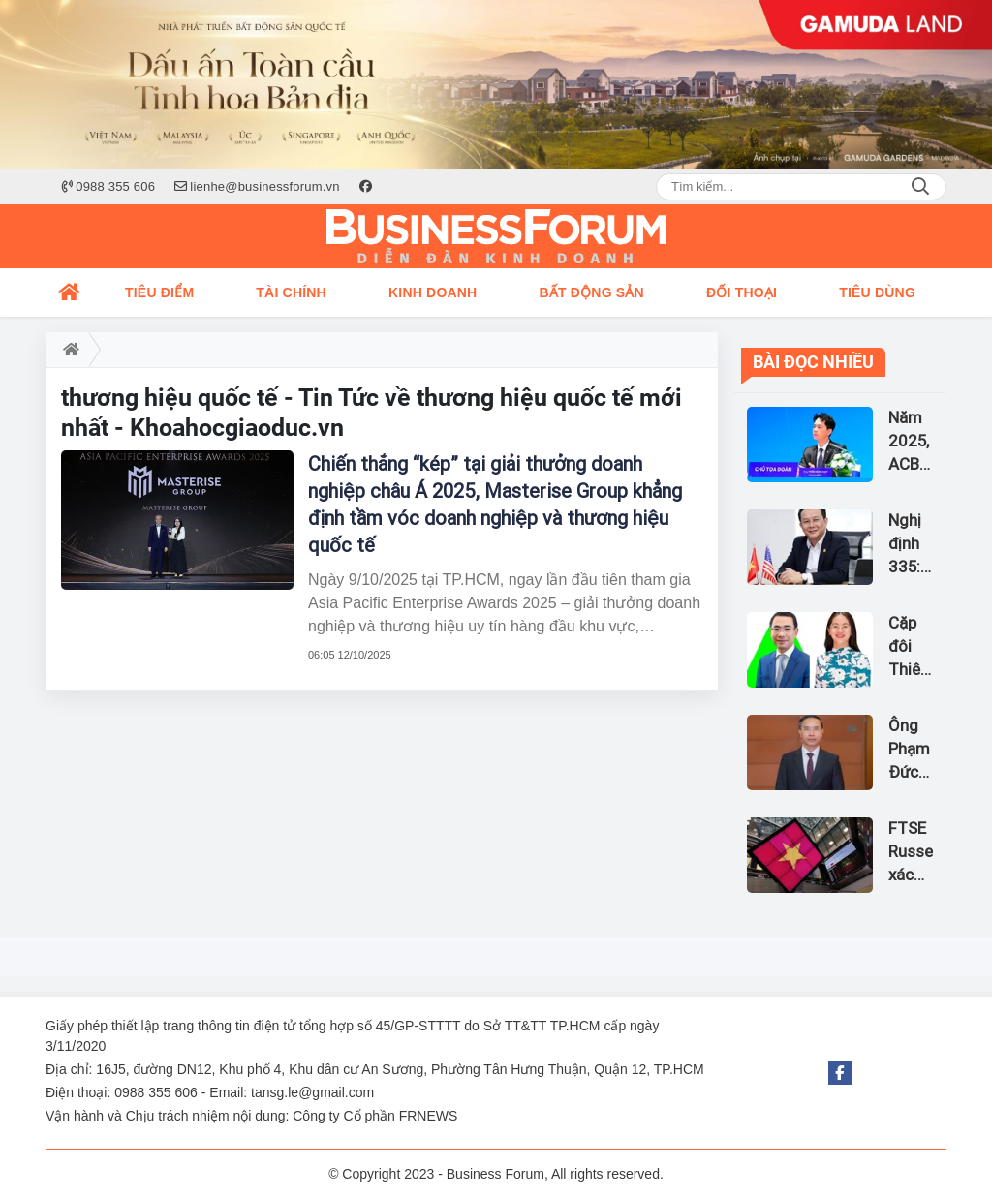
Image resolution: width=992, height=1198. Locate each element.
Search (920, 186)
